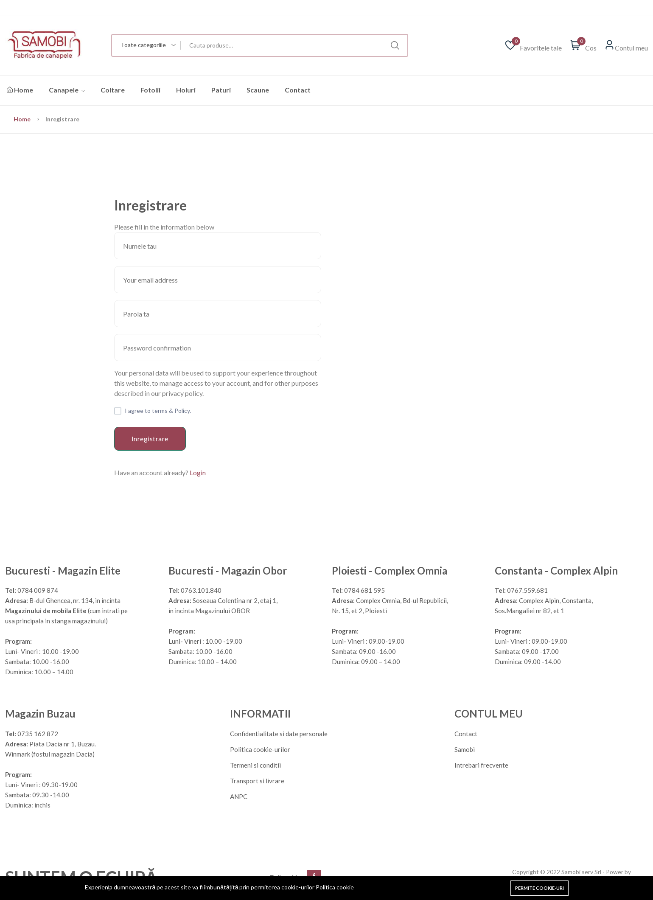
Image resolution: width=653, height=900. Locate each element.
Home (20, 90)
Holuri (186, 90)
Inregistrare (150, 439)
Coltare (113, 90)
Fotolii (150, 90)
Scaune (258, 90)
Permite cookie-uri (539, 888)
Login (198, 472)
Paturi (221, 90)
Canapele (67, 90)
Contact (298, 90)
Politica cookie (335, 887)
